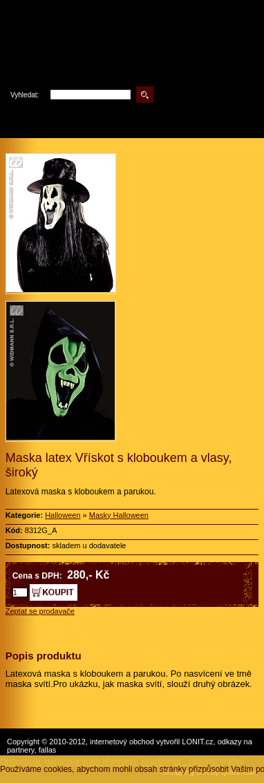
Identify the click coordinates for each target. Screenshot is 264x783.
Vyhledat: (24, 95)
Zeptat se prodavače (40, 611)
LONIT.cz (197, 741)
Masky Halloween (119, 515)
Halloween (62, 515)
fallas (48, 750)
